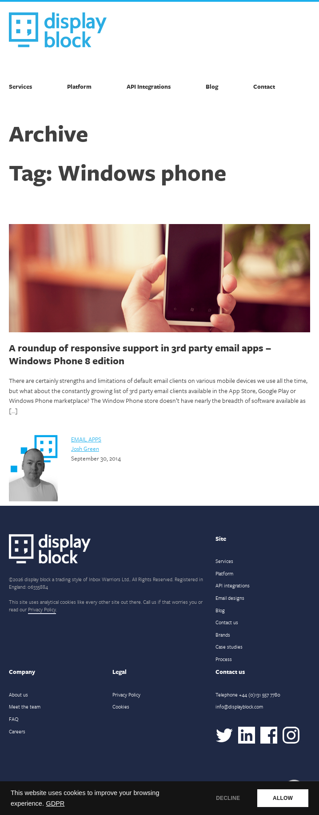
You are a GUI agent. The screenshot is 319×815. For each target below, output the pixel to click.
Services (20, 86)
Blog (212, 86)
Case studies (229, 646)
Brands (222, 634)
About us (18, 694)
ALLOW (283, 798)
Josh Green (85, 448)
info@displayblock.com (239, 706)
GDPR (55, 803)
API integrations (232, 585)
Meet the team (24, 706)
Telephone (247, 694)
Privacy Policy (42, 609)
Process (223, 659)
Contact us (226, 622)
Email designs (229, 598)
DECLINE (228, 798)
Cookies (120, 706)
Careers (17, 731)
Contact (264, 86)
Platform (79, 86)
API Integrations (149, 86)
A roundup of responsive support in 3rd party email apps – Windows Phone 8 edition (140, 354)
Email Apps (86, 439)
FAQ (14, 719)
